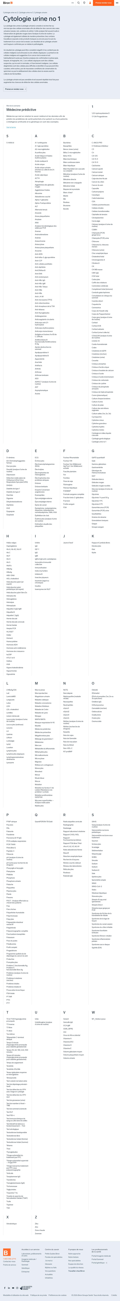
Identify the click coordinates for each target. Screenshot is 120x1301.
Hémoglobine (11, 599)
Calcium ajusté (97, 169)
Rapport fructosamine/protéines (72, 839)
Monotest (38, 771)
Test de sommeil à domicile (16, 1109)
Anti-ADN (38, 254)
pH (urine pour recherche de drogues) (17, 864)
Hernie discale (11, 619)
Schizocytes (96, 844)
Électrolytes (39, 469)
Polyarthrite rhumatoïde (15, 913)
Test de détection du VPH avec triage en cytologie (16, 1091)
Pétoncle (9, 854)
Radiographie (68, 825)
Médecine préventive (43, 732)
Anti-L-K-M (39, 297)
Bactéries (67, 143)
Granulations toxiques (100, 520)
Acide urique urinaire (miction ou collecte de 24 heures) (44, 170)
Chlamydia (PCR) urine (100, 238)
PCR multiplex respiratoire (16, 841)
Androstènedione (41, 234)
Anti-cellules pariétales (43, 264)
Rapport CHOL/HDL (71, 835)
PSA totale (10, 993)
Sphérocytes (96, 877)
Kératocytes (96, 546)
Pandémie (10, 835)
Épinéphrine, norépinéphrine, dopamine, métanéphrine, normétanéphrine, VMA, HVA (46, 510)
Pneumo (9, 897)
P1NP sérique (11, 822)
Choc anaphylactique (100, 253)
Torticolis (9, 1173)
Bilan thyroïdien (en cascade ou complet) (74, 170)
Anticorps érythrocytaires (44, 328)
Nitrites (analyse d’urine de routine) (73, 722)
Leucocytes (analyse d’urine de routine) (16, 720)
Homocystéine (11, 641)
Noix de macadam (70, 742)
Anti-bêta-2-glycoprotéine (45, 257)
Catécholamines (98, 198)
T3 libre (9, 1027)
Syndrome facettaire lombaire (99, 931)
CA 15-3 (95, 159)
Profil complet (11, 947)
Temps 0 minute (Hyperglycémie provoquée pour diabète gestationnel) (16, 1045)
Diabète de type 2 (13, 492)
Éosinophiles (39, 495)
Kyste (94, 553)
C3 (93, 149)
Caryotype (96, 195)
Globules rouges (98, 482)
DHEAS (9, 485)
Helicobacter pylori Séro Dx (16, 593)
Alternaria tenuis (41, 210)
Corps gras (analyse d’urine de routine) (102, 318)
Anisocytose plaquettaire (44, 248)
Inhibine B (38, 574)
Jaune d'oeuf (68, 543)
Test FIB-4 (10, 1115)
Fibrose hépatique (70, 488)
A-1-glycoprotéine (41, 146)
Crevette (95, 361)
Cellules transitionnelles (100, 211)
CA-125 (95, 156)
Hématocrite (11, 596)
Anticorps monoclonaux (44, 331)
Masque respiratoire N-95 (45, 723)
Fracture (66, 501)
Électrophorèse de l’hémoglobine (42, 474)
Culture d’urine (97, 402)
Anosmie (38, 251)
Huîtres (9, 661)
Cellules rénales (97, 208)
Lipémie (9, 734)
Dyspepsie (10, 511)
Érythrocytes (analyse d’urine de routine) (46, 520)
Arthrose (38, 372)
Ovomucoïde (96, 721)
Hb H (8, 559)
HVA (8, 664)
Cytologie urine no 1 (99, 442)
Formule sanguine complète (73, 494)
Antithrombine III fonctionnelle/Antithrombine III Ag (45, 342)
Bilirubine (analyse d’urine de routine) (74, 175)
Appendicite (39, 359)
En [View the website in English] (73, 3)
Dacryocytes (11, 466)
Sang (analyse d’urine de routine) (101, 826)
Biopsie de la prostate (71, 189)
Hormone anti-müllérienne (16, 648)
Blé (64, 199)
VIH (64, 1032)
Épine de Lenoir (41, 505)
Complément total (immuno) (102, 289)
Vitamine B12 (68, 1042)
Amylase (38, 219)
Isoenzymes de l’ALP (42, 589)
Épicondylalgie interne (43, 502)
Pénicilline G (11, 848)
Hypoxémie (10, 674)
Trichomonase (11, 1186)
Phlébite (9, 875)
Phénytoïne (10, 871)
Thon (8, 1149)
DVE (8, 508)
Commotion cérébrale (100, 286)
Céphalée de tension (99, 214)
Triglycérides (11, 1190)
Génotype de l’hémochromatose (99, 472)
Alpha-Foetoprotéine (43, 203)
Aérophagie (39, 181)
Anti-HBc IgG (40, 280)
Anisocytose (39, 244)
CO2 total (95, 276)
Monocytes (39, 768)
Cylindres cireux (98, 420)
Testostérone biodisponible (16, 1132)
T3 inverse (10, 1024)
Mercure (38, 745)
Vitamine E (67, 1048)
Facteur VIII (67, 461)
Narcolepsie (67, 693)
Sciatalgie (95, 847)
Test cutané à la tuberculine (16, 1081)
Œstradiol (95, 693)
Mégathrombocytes (42, 736)
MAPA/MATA (40, 719)
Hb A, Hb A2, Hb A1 (13, 549)
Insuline (38, 586)
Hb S (8, 562)
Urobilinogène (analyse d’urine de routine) (43, 1023)
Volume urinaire (69, 1058)
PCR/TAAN (10, 844)
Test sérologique (12, 1129)
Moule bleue (39, 778)
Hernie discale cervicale (15, 622)
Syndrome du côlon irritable (102, 927)
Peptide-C (10, 851)
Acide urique (40, 164)
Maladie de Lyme (41, 713)
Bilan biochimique (70, 159)
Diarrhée (9, 495)
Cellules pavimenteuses (100, 205)
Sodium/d (95, 870)
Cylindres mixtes (98, 430)
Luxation (9, 747)
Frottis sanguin (68, 504)
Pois (8, 906)
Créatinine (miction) (99, 354)
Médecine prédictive (43, 729)
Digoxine (9, 498)
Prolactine (10, 959)
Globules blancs (98, 479)
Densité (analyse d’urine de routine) (16, 470)
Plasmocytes (11, 891)
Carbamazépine (98, 192)
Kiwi (93, 549)
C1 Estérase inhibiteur (100, 146)
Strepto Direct (97, 905)
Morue (37, 775)
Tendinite (9, 1066)
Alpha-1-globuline (41, 200)
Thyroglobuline (12, 1152)
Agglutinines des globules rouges (44, 186)
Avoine (37, 394)
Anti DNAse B (40, 270)
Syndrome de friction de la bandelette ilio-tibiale (101, 914)
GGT (93, 476)
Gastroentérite (97, 467)
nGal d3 (66, 715)
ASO (36, 378)
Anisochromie (40, 241)
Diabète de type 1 (13, 489)
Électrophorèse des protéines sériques (42, 479)
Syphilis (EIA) (97, 948)
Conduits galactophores (101, 292)
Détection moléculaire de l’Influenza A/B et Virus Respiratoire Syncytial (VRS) (17, 480)
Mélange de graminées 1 (44, 739)
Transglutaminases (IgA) (15, 1183)
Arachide (38, 362)
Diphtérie (9, 505)
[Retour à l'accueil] (8, 1253)
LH (7, 731)
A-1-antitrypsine (41, 143)
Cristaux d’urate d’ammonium (103, 377)
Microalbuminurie (41, 755)
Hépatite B (10, 612)
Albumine (38, 193)
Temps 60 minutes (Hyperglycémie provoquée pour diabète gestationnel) (16, 1057)
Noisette (66, 732)
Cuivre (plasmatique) (99, 395)
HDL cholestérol (12, 579)
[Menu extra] (117, 3)
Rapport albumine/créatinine (74, 831)
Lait (7, 693)
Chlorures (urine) (98, 250)
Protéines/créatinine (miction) (14, 979)
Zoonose (38, 1234)
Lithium (9, 738)
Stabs (94, 890)
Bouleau (66, 202)
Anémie (38, 238)
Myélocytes (39, 806)
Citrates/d (95, 263)
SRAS (94, 883)
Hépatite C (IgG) (12, 615)
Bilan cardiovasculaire (71, 162)
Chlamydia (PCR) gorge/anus (98, 234)
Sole (93, 873)
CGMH (94, 230)
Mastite (38, 726)
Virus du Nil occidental (71, 1035)
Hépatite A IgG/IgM (13, 609)
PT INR (9, 997)
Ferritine (66, 478)
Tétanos (9, 1145)
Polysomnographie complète (17, 931)
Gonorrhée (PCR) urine (100, 511)
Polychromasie (12, 916)
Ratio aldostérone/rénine (72, 850)
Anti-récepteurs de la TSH (45, 306)
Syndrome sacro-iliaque (101, 944)
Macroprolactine (41, 693)
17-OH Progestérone (99, 117)
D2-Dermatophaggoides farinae (15, 462)
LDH (8, 706)
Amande (38, 213)
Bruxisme (66, 206)
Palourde (9, 831)
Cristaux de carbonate (100, 380)
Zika (36, 1224)
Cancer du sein (97, 185)
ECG (36, 458)
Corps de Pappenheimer (101, 314)
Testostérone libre (13, 1136)
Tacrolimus (10, 1034)
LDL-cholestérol (12, 709)
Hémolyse (10, 602)
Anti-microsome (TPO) (43, 300)
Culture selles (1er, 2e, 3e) (101, 414)
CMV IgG (95, 273)
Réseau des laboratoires (72, 866)
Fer (64, 475)
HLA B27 (9, 632)
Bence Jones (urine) (70, 149)
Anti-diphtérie (40, 267)
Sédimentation (97, 851)
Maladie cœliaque (42, 700)
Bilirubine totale (69, 186)
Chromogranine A (98, 260)
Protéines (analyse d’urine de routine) (17, 974)
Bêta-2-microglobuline (71, 153)
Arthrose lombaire (41, 375)
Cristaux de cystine (99, 383)
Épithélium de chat (42, 515)
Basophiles (67, 146)
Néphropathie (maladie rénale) (72, 697)
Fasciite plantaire (69, 471)
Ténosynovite (11, 1078)
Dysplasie (10, 515)
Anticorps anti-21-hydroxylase (42, 324)
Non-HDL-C (67, 748)
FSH (65, 507)
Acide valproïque (41, 175)
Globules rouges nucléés (101, 486)
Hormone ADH (12, 645)
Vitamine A (67, 1038)
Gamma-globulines (99, 464)
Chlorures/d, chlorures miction (100, 246)
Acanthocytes (40, 153)
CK (93, 266)
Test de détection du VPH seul (16, 1096)
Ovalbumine (96, 715)
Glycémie (95, 494)
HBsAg (9, 572)
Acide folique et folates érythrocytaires (43, 157)
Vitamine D (67, 1045)
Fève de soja (68, 481)
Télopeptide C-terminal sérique (15, 1038)
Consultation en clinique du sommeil (102, 297)
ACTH (37, 178)
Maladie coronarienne (43, 703)
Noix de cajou (68, 735)
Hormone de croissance (15, 651)
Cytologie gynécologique (101, 439)
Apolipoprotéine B (42, 356)
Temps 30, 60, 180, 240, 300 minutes (17, 1051)
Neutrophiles (68, 705)
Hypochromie (11, 671)
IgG (36, 553)
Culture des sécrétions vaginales (100, 409)
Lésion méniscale (12, 716)
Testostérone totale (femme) (17, 1139)
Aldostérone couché (42, 197)
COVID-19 (96, 341)
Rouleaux (66, 873)
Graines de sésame (99, 517)
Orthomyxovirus (98, 705)
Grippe (94, 524)
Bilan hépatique (69, 166)
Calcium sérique (98, 175)
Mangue (38, 716)
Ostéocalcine (97, 712)
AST (36, 387)
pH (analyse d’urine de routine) (14, 858)
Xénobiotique (11, 1224)
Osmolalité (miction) (99, 708)
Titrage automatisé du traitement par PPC (14, 1156)
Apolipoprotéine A (42, 352)
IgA (36, 546)
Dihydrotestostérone (14, 502)
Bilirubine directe (69, 179)
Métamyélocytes (41, 752)
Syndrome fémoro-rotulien (102, 936)
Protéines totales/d (13, 987)
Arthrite (38, 369)
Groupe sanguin (98, 527)
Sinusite (95, 860)
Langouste (10, 700)
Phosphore (10, 878)
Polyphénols (11, 928)
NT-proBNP (67, 752)
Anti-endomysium (41, 277)
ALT (36, 206)
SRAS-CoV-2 (97, 886)
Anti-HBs (38, 293)
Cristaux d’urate (98, 374)
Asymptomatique (41, 390)
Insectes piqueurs (41, 577)
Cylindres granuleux (99, 423)
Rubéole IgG (68, 876)
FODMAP (67, 491)
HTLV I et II (10, 658)
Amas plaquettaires (42, 216)
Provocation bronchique (15, 990)
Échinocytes (39, 461)
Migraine (38, 762)
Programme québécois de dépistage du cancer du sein (17, 955)
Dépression (10, 475)
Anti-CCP (38, 261)
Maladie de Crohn (41, 709)
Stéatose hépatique (99, 893)
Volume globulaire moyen (72, 1052)
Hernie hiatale (11, 625)
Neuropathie (68, 702)
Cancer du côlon (98, 182)
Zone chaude (40, 1230)
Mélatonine (39, 742)
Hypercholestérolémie (14, 668)
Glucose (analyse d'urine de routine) (102, 490)
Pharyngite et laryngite (14, 868)
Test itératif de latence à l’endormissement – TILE (15, 1125)
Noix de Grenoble (69, 738)
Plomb (8, 894)
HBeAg (9, 569)
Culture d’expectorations (101, 399)
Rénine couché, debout (72, 863)
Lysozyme (10, 763)
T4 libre (9, 1031)
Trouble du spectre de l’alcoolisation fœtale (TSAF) (17, 1197)
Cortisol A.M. (96, 326)
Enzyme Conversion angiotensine (42, 491)
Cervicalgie (96, 221)
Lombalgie (10, 741)
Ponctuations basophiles (15, 934)
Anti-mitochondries (42, 303)
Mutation (38, 784)
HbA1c (9, 566)
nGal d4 (66, 718)
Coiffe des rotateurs (99, 283)
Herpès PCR (11, 628)
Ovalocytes (96, 718)
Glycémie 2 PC (97, 504)
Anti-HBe (38, 290)
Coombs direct (97, 301)
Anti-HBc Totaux (41, 287)
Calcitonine (96, 166)
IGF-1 (37, 549)
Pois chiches (11, 909)
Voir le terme (11, 127)
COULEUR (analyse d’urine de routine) (102, 337)
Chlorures (95, 241)
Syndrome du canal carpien (102, 924)
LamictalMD (11, 696)
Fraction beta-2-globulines (73, 498)
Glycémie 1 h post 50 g (100, 498)
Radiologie (67, 828)
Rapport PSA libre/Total (72, 843)
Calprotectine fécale (99, 179)
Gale (93, 461)
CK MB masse (97, 270)
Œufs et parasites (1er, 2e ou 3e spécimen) (102, 697)
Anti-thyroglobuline (42, 313)
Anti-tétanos (39, 310)
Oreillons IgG (96, 702)
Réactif (66, 853)
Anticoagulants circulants (44, 319)
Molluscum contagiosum (44, 765)
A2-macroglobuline (42, 149)
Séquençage (96, 854)
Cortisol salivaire (98, 329)
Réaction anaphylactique (72, 856)
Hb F (8, 556)
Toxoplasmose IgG (13, 1177)
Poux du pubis (11, 941)
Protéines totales (12, 984)
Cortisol (95, 323)
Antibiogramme (41, 316)
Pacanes (9, 825)
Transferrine (11, 1180)
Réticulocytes (68, 869)
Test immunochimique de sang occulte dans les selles (16, 1120)
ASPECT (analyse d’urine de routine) (45, 383)
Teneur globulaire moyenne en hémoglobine (16, 1073)
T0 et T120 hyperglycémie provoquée (16, 1020)
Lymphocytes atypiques (15, 754)
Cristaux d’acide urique (100, 367)
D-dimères (10, 458)
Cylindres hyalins (98, 427)
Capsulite (95, 188)
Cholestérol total (98, 257)
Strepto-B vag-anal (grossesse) (99, 901)
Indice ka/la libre (41, 571)
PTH (8, 1000)
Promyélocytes (12, 962)
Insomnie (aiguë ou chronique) (42, 582)
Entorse (38, 483)
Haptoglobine (11, 546)
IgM (36, 556)
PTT (8, 1003)
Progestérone (11, 951)
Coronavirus (96, 308)
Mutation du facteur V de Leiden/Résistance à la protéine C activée (44, 790)
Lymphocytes (11, 751)
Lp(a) (8, 744)
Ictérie (37, 543)
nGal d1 (66, 708)
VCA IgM (66, 1025)
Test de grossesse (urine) (15, 1100)
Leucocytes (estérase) (14, 725)
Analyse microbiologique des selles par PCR (45, 227)
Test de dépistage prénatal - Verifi (17, 1085)
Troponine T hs (12, 1193)
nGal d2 (66, 712)
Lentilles (9, 713)
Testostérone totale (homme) (17, 1142)
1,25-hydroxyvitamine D (101, 113)
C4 (93, 153)
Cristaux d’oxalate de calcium (103, 370)
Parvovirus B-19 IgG (13, 838)
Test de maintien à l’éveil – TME (16, 1104)
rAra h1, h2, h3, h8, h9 (71, 846)
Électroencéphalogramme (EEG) (44, 465)
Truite (8, 1201)
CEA (93, 201)
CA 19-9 (95, 162)
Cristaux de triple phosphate (102, 392)
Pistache (9, 884)
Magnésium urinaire (42, 696)
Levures (9, 728)
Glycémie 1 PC (97, 501)
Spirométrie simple (99, 880)
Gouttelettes (96, 514)
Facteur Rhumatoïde (71, 458)
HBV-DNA (10, 575)
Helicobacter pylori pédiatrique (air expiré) (15, 588)
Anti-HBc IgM (40, 284)
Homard (9, 638)
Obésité (95, 690)
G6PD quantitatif (98, 458)
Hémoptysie (11, 606)
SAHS (94, 822)
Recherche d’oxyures (71, 860)
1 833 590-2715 (9, 1259)
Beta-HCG (67, 156)
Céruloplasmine (97, 218)
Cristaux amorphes (99, 364)
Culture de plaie (98, 405)
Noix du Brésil (68, 745)
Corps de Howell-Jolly (100, 311)
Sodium (95, 864)
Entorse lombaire (41, 487)
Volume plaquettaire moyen (73, 1055)
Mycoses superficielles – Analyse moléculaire (44, 801)
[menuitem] (8, 3)
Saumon (95, 841)
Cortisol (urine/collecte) (100, 332)
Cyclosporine (97, 417)
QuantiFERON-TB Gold (43, 822)
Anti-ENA (38, 274)
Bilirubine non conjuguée (72, 183)
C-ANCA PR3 (97, 143)
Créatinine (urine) (98, 357)
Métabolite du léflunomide (45, 749)
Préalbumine (11, 944)
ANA (37, 223)
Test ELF (9, 1112)
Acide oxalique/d (41, 161)
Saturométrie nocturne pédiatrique (100, 831)
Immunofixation (41, 568)
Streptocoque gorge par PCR (101, 909)
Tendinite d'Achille (13, 1069)
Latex (8, 703)
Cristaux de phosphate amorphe (100, 388)
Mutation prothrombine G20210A (43, 796)
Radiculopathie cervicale (72, 822)
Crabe (94, 348)
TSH (8, 1208)
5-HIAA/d (10, 143)
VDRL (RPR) (68, 1029)
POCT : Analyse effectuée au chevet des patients (17, 902)
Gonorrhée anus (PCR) (100, 507)
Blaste (65, 196)
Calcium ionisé (97, 172)
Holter (8, 635)
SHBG (94, 857)
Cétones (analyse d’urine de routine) (102, 225)
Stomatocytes (97, 896)
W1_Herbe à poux (98, 1019)
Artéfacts (38, 365)
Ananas (38, 231)
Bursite (66, 209)
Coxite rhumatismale (99, 344)
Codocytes (96, 279)
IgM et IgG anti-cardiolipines (45, 559)
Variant (66, 1019)
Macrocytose (40, 690)
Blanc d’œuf (67, 193)
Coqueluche (96, 304)
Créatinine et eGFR (99, 351)
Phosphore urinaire (13, 881)
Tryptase (9, 1205)
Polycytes (10, 919)
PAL (8, 828)
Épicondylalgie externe (43, 498)
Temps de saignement (14, 1063)
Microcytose (39, 758)
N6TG (65, 690)
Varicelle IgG (68, 1022)
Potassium (10, 937)
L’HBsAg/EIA (11, 690)
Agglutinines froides (42, 190)
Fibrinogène (67, 485)
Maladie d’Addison (42, 706)
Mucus (37, 781)
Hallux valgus (11, 543)
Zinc (36, 1227)
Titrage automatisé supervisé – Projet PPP (17, 1162)
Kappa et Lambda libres (101, 543)
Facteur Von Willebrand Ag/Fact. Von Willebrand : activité (73, 466)
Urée (37, 1019)
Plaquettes (10, 888)
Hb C (8, 553)
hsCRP (9, 655)
